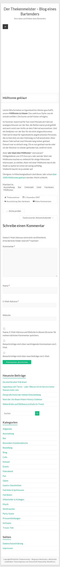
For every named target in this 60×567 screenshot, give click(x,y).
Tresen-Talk (8, 527)
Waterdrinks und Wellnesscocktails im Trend (23, 404)
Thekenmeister (13, 197)
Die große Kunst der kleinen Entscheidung (22, 394)
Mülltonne (8, 190)
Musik (6, 504)
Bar (19, 187)
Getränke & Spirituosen (13, 490)
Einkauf (6, 461)
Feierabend (8, 471)
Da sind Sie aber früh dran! (15, 382)
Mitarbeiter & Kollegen (13, 499)
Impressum (8, 548)
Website (7, 315)
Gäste (5, 480)
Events (6, 466)
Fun (4, 476)
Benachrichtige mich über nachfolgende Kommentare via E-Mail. (30, 345)
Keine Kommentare (43, 201)
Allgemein (7, 428)
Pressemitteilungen (11, 518)
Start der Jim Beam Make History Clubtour (22, 399)
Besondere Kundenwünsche (15, 443)
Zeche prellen (13, 211)
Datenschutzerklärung (13, 543)
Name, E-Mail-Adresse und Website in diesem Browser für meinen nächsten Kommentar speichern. (29, 334)
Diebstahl (29, 187)
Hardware (49, 187)
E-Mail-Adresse (11, 301)
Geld (39, 187)
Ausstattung (9, 187)
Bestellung (7, 447)
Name (6, 285)
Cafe (5, 457)
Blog (5, 452)
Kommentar (9, 246)
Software (7, 523)
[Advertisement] (30, 60)
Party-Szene (8, 513)
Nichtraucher (9, 509)
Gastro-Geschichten (12, 485)
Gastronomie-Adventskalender (38, 217)
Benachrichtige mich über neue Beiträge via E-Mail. (26, 356)
